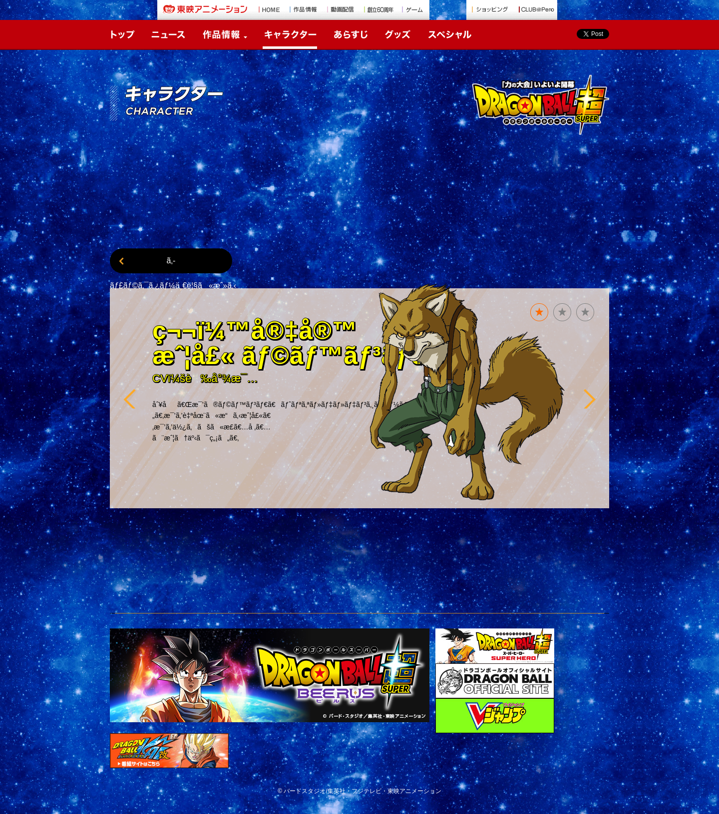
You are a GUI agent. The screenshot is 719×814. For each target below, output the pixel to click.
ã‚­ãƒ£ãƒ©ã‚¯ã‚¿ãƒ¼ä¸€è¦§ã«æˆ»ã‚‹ (171, 264)
